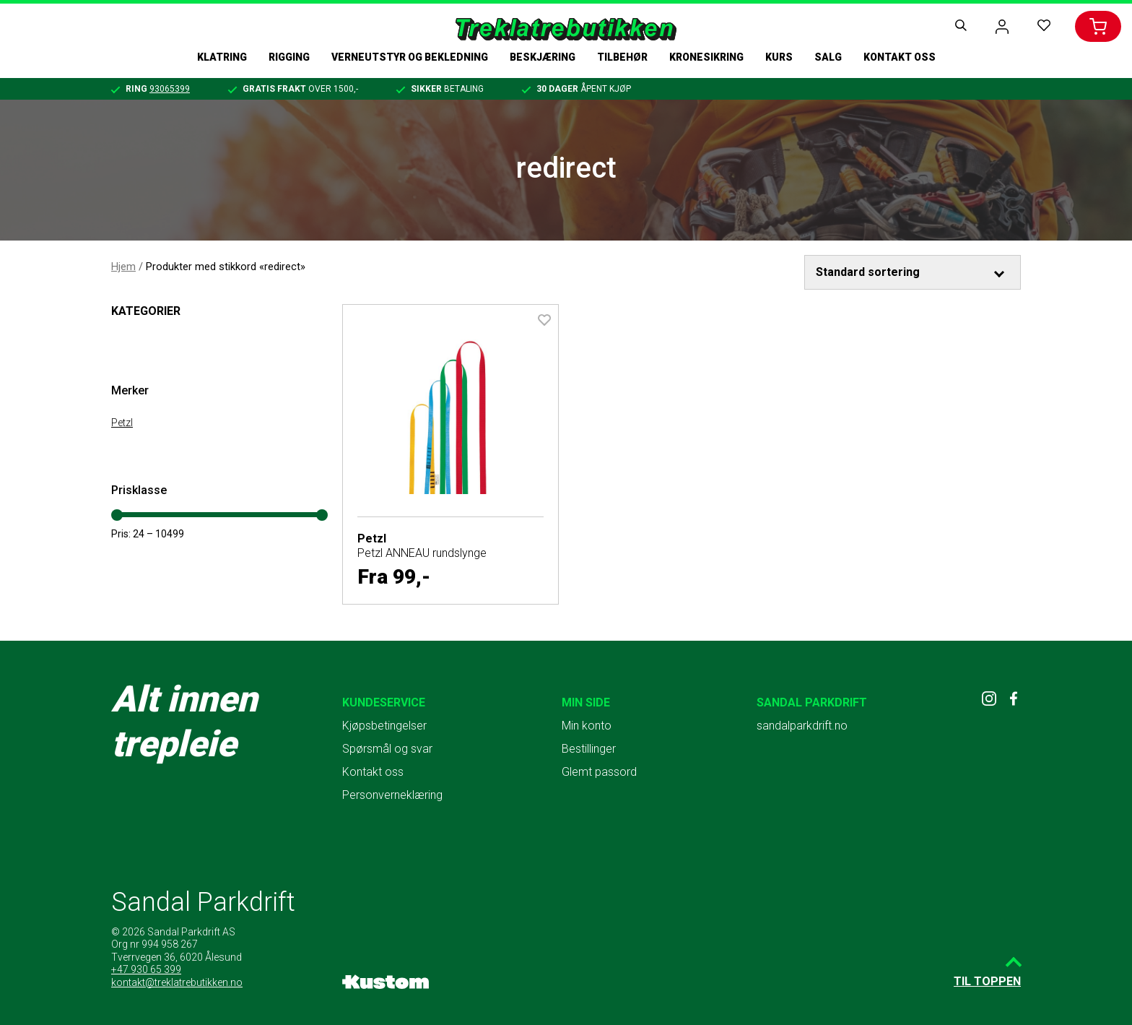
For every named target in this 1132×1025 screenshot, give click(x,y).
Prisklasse (139, 490)
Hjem (123, 266)
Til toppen (987, 981)
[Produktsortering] (912, 272)
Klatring (222, 57)
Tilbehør (622, 57)
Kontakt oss (899, 57)
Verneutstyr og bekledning (409, 57)
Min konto (586, 725)
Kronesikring (706, 57)
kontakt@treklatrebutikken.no (177, 982)
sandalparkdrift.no (802, 725)
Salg (828, 57)
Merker (130, 390)
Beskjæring (542, 57)
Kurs (779, 57)
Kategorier (145, 311)
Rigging (289, 57)
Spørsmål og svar (387, 749)
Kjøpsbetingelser (384, 725)
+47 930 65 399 (146, 969)
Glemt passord (599, 772)
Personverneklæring (392, 795)
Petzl (122, 422)
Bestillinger (589, 749)
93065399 (169, 89)
